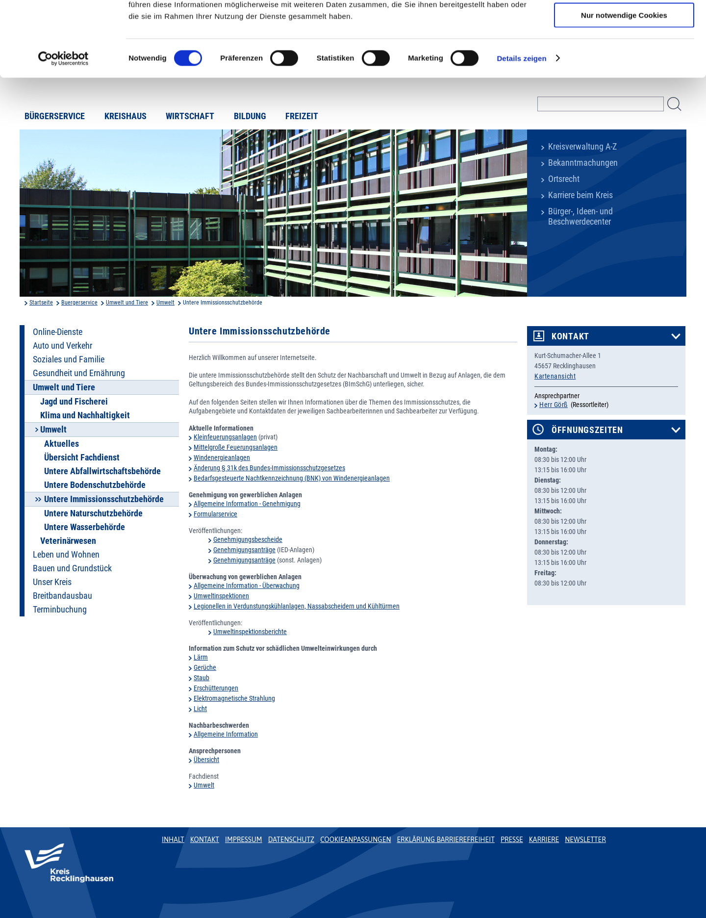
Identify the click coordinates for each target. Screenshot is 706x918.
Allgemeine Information (226, 734)
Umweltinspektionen (221, 596)
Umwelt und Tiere (127, 302)
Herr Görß (553, 404)
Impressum (243, 839)
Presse (512, 839)
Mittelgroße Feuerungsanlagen (235, 447)
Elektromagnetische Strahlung (234, 698)
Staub (201, 678)
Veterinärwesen (68, 541)
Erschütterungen (216, 688)
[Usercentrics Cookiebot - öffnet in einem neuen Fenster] (63, 125)
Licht (200, 709)
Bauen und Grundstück (72, 568)
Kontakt (570, 336)
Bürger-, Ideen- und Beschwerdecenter (580, 216)
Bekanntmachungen (583, 163)
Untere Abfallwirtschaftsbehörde (102, 471)
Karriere (544, 839)
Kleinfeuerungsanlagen (225, 437)
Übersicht (206, 760)
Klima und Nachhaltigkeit (85, 415)
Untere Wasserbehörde (84, 527)
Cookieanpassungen (355, 839)
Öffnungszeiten (587, 430)
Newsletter (585, 839)
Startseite (41, 302)
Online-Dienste (57, 332)
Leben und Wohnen (66, 555)
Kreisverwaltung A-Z (582, 147)
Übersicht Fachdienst (82, 457)
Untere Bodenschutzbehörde (95, 485)
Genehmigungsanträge (244, 550)
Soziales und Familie (68, 359)
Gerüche (205, 667)
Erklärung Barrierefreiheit (445, 839)
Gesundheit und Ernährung (79, 373)
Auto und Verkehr (62, 346)
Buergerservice (79, 302)
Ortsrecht (564, 179)
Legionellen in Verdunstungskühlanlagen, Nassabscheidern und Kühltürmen (297, 606)
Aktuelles (61, 444)
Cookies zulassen (624, 24)
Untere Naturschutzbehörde (93, 513)
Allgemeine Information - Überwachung (247, 585)
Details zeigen (521, 125)
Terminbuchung (60, 609)
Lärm (201, 657)
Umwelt (165, 302)
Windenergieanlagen (222, 457)
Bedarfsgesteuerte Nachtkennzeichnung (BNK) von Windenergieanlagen (292, 478)
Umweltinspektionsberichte (250, 632)
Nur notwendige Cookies (624, 81)
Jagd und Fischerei (74, 402)
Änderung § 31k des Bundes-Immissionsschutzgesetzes (269, 468)
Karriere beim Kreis (580, 195)
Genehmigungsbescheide (247, 539)
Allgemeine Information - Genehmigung (247, 504)
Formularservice (215, 514)
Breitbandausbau (62, 596)
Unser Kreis (52, 582)
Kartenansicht (555, 376)
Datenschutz (291, 839)
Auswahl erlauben (624, 53)
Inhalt (173, 839)
